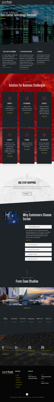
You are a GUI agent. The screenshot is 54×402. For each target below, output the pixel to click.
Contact (18, 387)
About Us (18, 377)
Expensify (4, 300)
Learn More (28, 240)
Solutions (18, 380)
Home (17, 375)
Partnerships (19, 382)
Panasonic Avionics (34, 300)
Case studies (19, 384)
